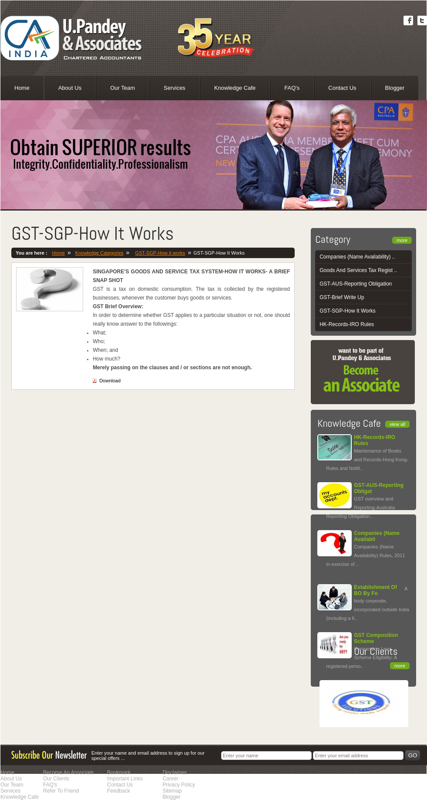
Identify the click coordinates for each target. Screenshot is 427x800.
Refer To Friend (61, 791)
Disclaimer (174, 772)
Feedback (118, 791)
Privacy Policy (178, 785)
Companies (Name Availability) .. (357, 257)
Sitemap (172, 791)
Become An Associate (68, 772)
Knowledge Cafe (235, 88)
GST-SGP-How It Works (347, 311)
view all (397, 424)
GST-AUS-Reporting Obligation (355, 284)
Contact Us (342, 88)
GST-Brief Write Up (341, 297)
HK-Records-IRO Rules (346, 324)
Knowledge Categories (99, 252)
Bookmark (119, 772)
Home (22, 88)
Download (110, 380)
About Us (69, 88)
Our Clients (56, 779)
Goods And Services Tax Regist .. (358, 270)
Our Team (122, 88)
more (402, 240)
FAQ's (291, 88)
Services (174, 88)
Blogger (395, 88)
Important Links (125, 779)
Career (170, 779)
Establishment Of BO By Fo (375, 590)
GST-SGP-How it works (160, 252)
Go (412, 755)
